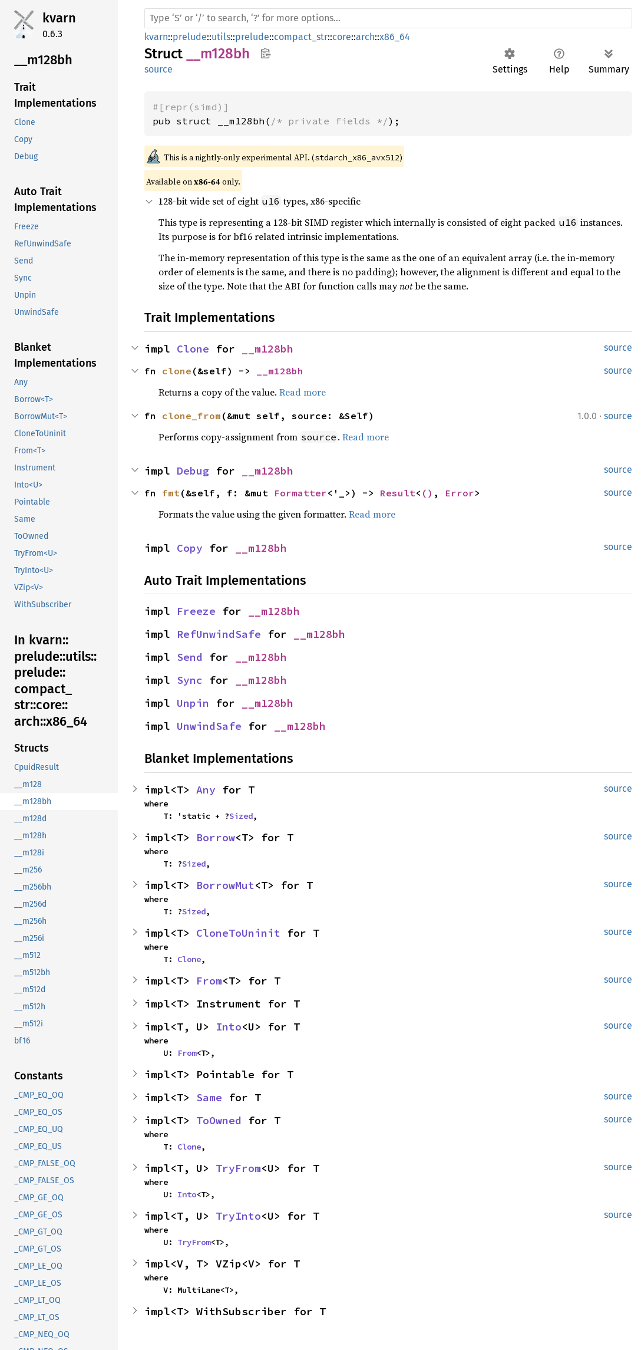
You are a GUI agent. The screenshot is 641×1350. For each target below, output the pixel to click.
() (427, 493)
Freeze (196, 611)
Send (190, 657)
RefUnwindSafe (219, 634)
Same (209, 1097)
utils (221, 36)
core (341, 36)
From (209, 980)
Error (459, 493)
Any (206, 789)
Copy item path (265, 53)
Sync (190, 680)
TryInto (238, 1216)
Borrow (215, 837)
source (158, 69)
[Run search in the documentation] (388, 18)
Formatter (300, 493)
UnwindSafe (209, 726)
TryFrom (238, 1168)
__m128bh (267, 348)
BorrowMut (225, 885)
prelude (190, 36)
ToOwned (219, 1120)
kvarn (59, 18)
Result (397, 493)
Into (229, 1026)
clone (176, 371)
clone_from (191, 416)
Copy (190, 548)
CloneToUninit (238, 933)
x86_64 (394, 36)
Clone (193, 348)
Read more (302, 392)
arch (365, 36)
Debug (193, 471)
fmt (171, 493)
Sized (241, 816)
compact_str (301, 36)
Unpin (193, 703)
